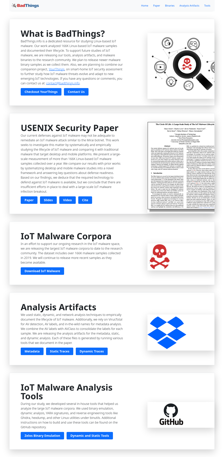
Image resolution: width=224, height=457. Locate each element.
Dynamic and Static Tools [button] (89, 436)
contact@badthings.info (63, 83)
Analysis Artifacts (189, 5)
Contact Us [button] (76, 92)
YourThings (57, 69)
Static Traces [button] (59, 351)
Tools (207, 5)
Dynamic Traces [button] (92, 351)
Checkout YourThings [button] (41, 92)
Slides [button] (48, 200)
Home (144, 5)
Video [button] (67, 200)
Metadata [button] (32, 351)
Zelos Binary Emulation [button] (42, 436)
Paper (156, 5)
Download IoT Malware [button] (42, 271)
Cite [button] (85, 200)
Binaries (170, 5)
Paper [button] (29, 200)
